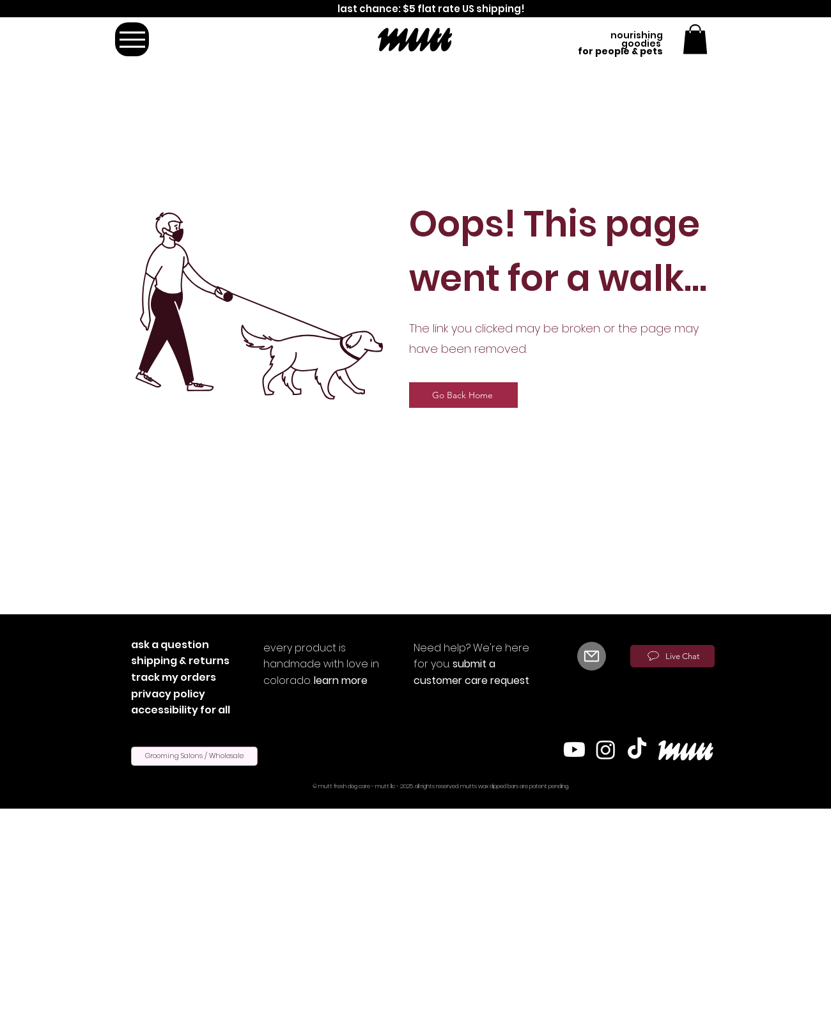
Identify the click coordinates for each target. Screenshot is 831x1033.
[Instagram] (605, 749)
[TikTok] (637, 749)
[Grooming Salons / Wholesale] (194, 756)
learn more (341, 680)
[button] (695, 39)
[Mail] (591, 656)
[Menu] (132, 39)
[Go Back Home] (463, 395)
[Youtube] (574, 749)
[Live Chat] (672, 656)
